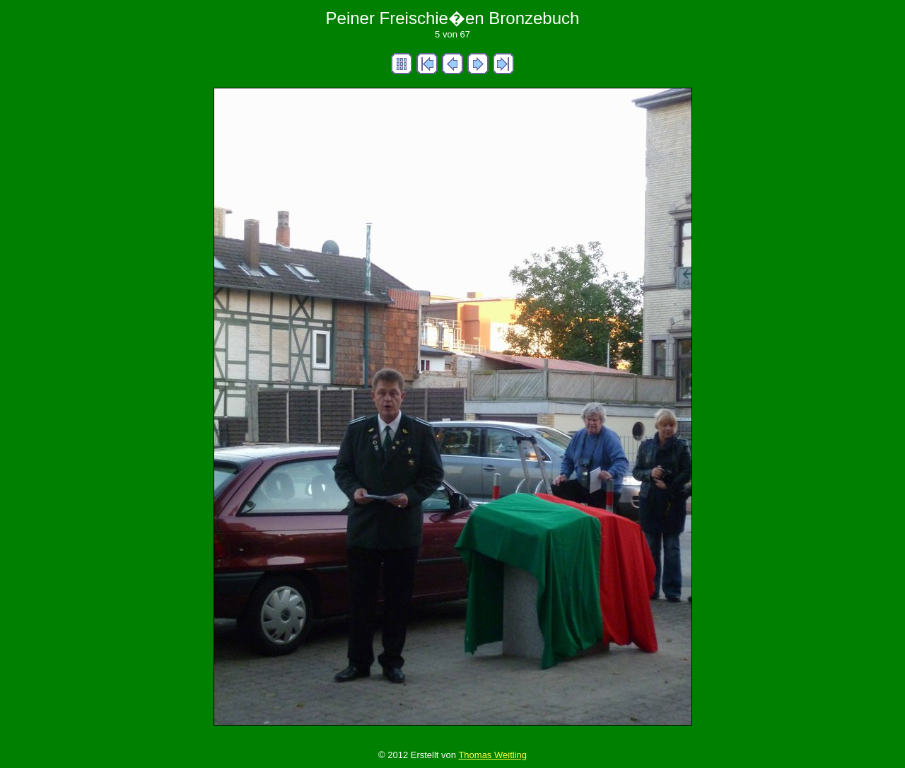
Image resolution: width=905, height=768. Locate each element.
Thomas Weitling (492, 755)
